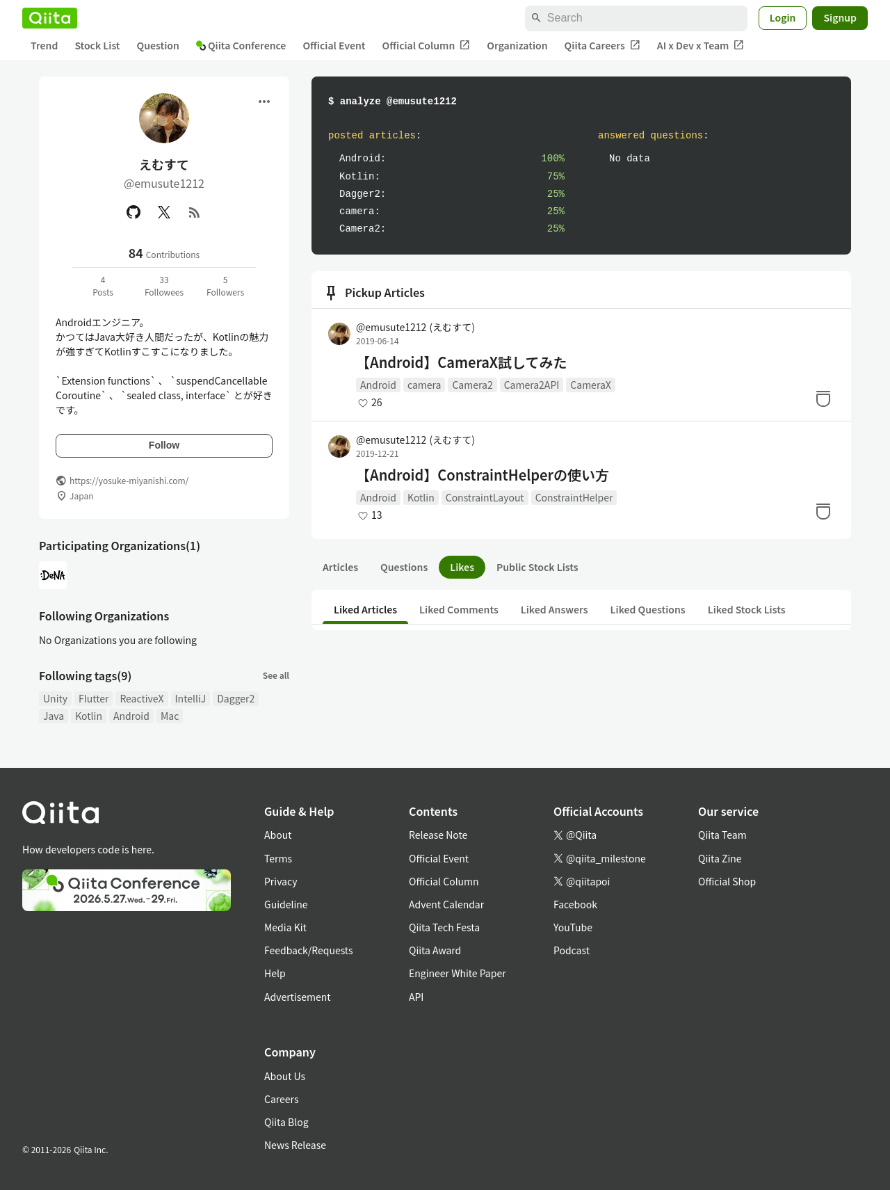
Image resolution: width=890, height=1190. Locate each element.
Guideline (286, 904)
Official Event (333, 45)
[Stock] (823, 398)
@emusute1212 (415, 327)
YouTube (572, 927)
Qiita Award (435, 950)
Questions (404, 567)
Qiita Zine (720, 858)
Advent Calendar (446, 904)
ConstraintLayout (485, 497)
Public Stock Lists (537, 567)
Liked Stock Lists (747, 609)
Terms (278, 858)
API (416, 997)
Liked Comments (459, 609)
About (277, 835)
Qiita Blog (286, 1122)
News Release (295, 1145)
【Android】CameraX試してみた (461, 362)
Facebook (575, 904)
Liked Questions (648, 609)
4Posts (102, 285)
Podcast (571, 950)
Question (158, 45)
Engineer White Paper (457, 973)
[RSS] (194, 212)
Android (131, 716)
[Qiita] (49, 18)
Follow (164, 445)
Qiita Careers (602, 45)
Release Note (438, 835)
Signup (840, 17)
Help (275, 973)
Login (783, 17)
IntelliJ (191, 698)
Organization (517, 45)
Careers (281, 1099)
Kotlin (88, 716)
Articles (340, 567)
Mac (170, 716)
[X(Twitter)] (164, 212)
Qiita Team (722, 835)
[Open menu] (264, 101)
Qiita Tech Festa (444, 927)
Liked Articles (365, 609)
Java (53, 716)
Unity (55, 698)
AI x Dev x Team (701, 45)
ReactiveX (141, 698)
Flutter (93, 698)
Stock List (97, 45)
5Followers (225, 285)
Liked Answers (554, 609)
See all (276, 675)
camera (424, 385)
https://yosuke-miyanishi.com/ (129, 480)
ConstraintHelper (574, 497)
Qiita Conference (241, 45)
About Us (284, 1076)
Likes (462, 567)
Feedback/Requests (308, 950)
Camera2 (472, 385)
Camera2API (532, 385)
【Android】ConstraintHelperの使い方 (482, 475)
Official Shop (727, 881)
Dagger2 (235, 698)
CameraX (590, 385)
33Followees (164, 285)
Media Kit (285, 927)
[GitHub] (133, 212)
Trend (44, 45)
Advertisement (297, 997)
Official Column (426, 45)
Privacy (280, 881)
